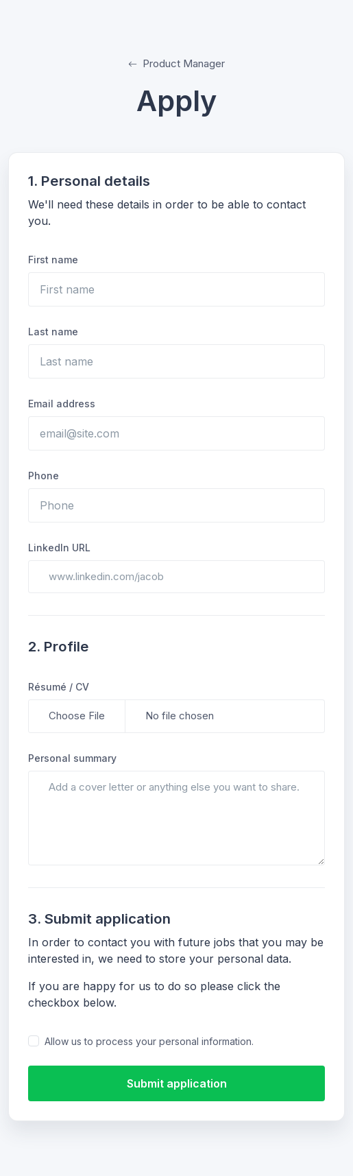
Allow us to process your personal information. (149, 1041)
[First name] (176, 289)
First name (53, 259)
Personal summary (72, 758)
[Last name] (176, 361)
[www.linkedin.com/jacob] (176, 577)
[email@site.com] (176, 433)
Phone (43, 475)
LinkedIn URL (59, 547)
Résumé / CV (58, 687)
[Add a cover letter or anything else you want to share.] (176, 818)
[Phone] (176, 505)
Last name (53, 331)
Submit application (177, 1083)
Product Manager (176, 63)
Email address (61, 403)
